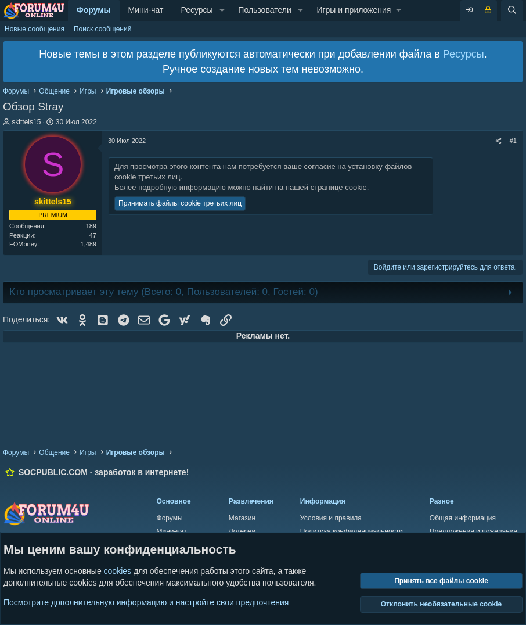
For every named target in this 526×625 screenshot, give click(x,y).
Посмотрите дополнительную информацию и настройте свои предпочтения (146, 601)
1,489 (88, 243)
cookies (117, 571)
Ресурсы (196, 10)
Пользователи (264, 10)
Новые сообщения (34, 29)
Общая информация (463, 518)
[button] (222, 10)
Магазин (242, 518)
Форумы (94, 10)
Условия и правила (331, 518)
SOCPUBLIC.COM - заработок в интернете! (104, 472)
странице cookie (339, 187)
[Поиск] (512, 10)
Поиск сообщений (102, 29)
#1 (513, 140)
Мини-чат (146, 10)
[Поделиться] (498, 141)
